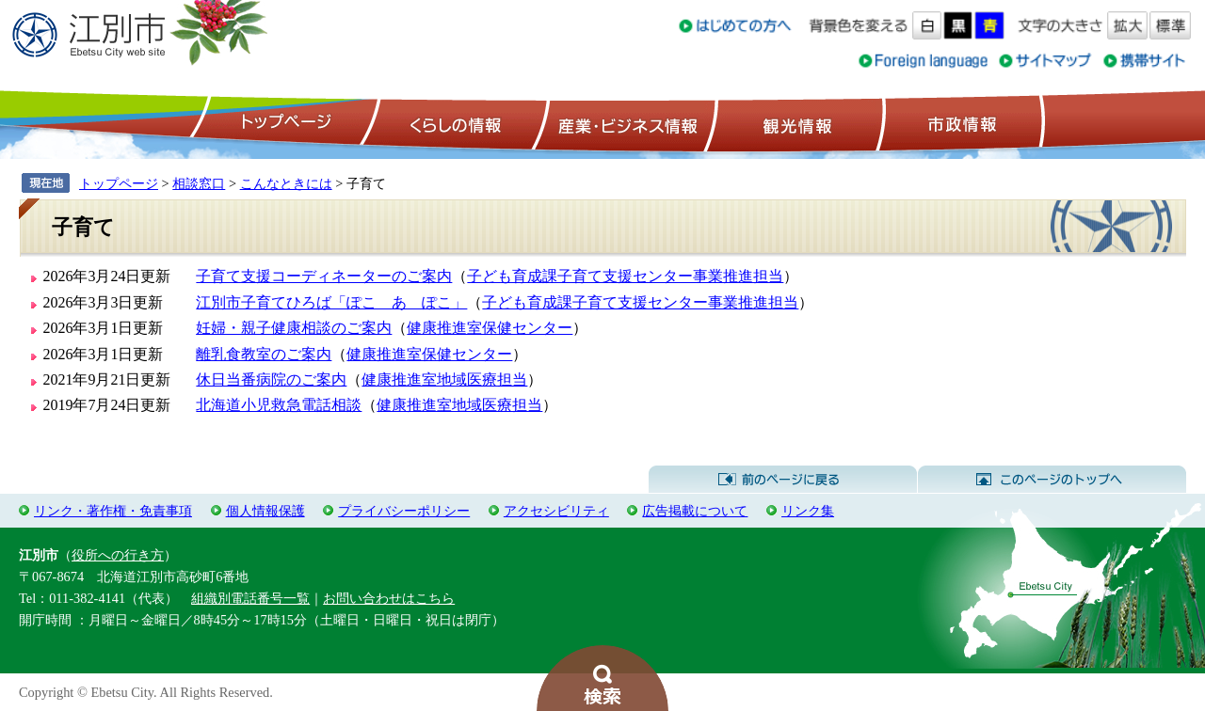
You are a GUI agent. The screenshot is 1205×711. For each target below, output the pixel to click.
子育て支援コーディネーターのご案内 (324, 276)
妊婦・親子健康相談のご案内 (294, 328)
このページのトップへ (1052, 480)
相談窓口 (198, 183)
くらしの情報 (454, 123)
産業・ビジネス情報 (624, 123)
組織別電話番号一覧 (250, 598)
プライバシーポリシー (404, 510)
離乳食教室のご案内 (263, 354)
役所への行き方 (118, 554)
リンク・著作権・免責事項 (113, 510)
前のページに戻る (783, 480)
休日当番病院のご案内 (271, 379)
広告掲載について (694, 510)
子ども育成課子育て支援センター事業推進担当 (625, 276)
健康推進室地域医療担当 (444, 379)
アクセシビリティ (556, 510)
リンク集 (807, 510)
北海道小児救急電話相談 (279, 405)
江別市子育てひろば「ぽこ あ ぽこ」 (331, 302)
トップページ (283, 123)
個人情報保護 (265, 510)
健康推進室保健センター (489, 328)
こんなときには (286, 183)
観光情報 (795, 123)
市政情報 (960, 123)
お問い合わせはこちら (389, 598)
